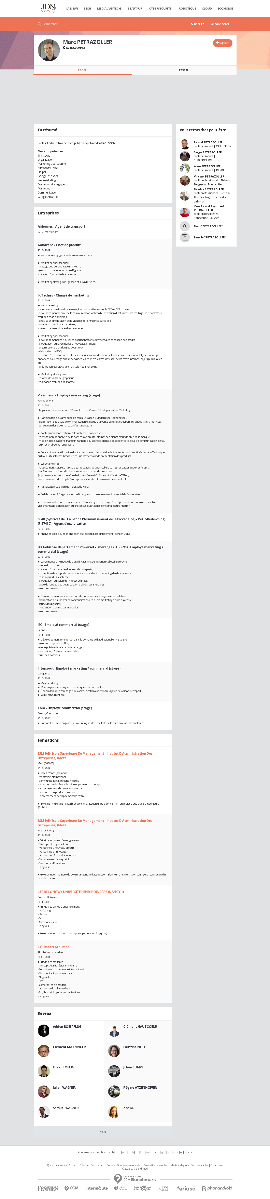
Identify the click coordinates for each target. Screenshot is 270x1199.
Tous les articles (199, 1165)
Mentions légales (180, 1165)
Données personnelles (129, 1165)
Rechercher (50, 24)
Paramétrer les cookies (156, 1165)
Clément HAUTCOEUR (140, 1026)
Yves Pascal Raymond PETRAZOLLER (209, 208)
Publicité (84, 1165)
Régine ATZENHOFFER (140, 1087)
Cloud (207, 8)
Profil (82, 70)
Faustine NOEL (134, 1047)
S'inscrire (197, 24)
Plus (102, 1132)
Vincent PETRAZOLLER (209, 176)
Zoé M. (128, 1108)
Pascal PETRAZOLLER (208, 142)
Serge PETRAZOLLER (208, 152)
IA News (72, 8)
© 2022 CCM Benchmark (135, 1168)
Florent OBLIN (64, 1067)
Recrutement (97, 1165)
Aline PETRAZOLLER (207, 166)
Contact (73, 1165)
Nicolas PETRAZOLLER (209, 189)
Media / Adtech (109, 8)
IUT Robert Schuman (53, 947)
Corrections (216, 1165)
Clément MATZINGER (69, 1047)
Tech (87, 8)
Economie (225, 8)
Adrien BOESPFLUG (67, 1026)
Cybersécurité (160, 8)
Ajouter (224, 43)
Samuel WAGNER (66, 1108)
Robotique (187, 8)
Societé (111, 1165)
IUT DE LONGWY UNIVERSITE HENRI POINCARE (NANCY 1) (81, 892)
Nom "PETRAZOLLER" (208, 226)
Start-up (135, 8)
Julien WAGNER (64, 1087)
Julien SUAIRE (133, 1067)
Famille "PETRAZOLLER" (210, 237)
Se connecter (219, 24)
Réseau (184, 70)
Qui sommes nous (57, 1165)
